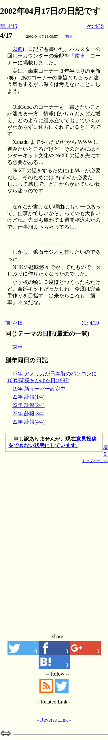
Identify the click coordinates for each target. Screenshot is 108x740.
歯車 (69, 36)
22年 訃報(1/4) (28, 397)
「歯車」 (79, 56)
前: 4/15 (8, 26)
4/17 (6, 35)
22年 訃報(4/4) (28, 422)
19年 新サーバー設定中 (39, 389)
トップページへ (95, 461)
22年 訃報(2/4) (28, 405)
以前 (17, 49)
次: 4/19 (95, 26)
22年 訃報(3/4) (28, 413)
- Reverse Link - (54, 720)
